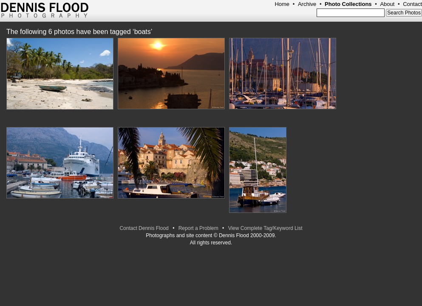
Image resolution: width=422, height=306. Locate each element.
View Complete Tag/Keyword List (265, 228)
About (387, 4)
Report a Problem (198, 228)
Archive (307, 4)
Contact (412, 4)
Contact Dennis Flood (143, 228)
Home (282, 4)
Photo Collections (348, 4)
